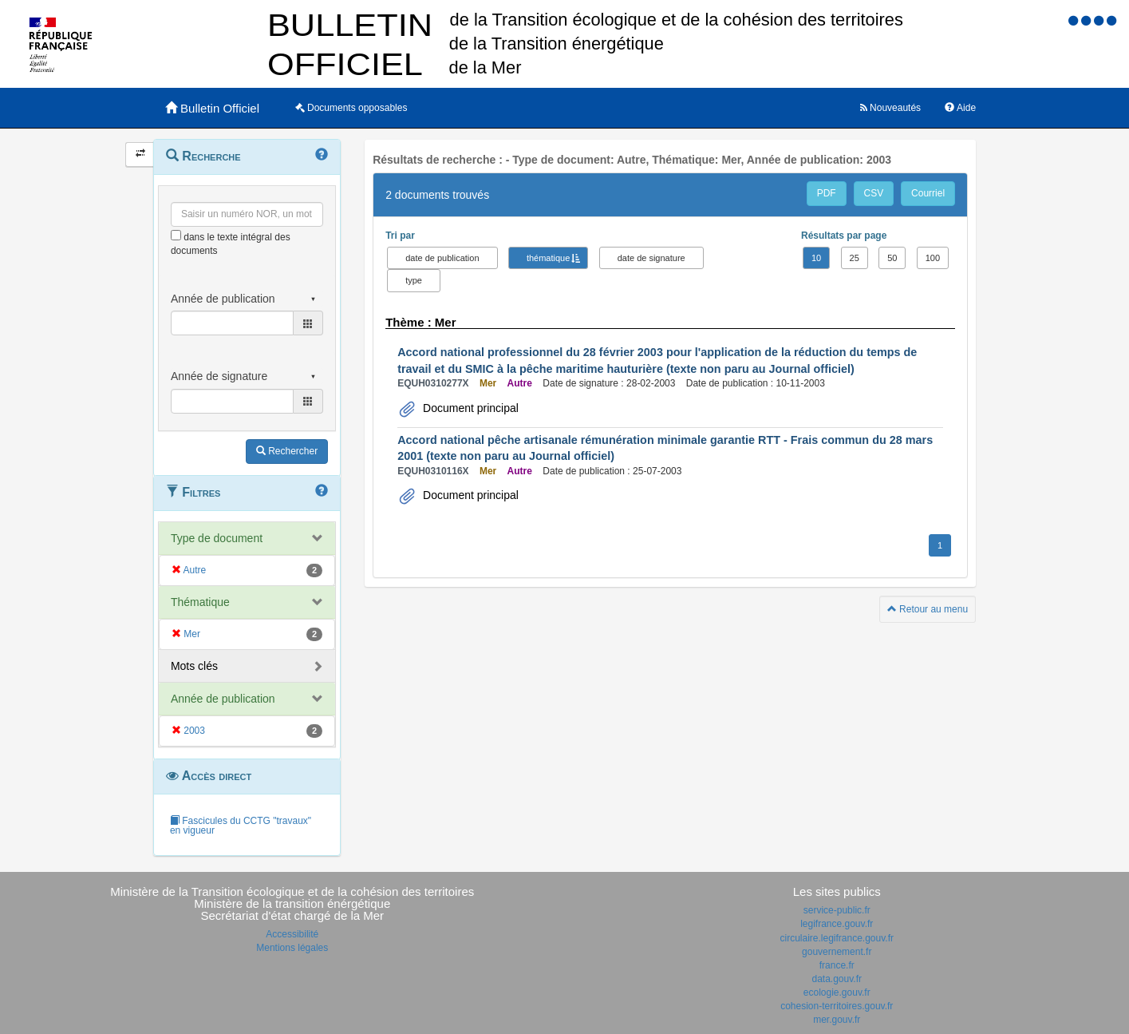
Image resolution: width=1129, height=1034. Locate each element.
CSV (874, 193)
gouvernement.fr (836, 951)
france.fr (837, 965)
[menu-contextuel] (176, 235)
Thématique (200, 602)
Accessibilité (292, 934)
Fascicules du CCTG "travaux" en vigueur (240, 825)
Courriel (928, 193)
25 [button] (854, 258)
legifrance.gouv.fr (836, 923)
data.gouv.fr (837, 978)
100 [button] (933, 258)
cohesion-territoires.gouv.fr (836, 1006)
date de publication (442, 258)
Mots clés (194, 666)
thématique (548, 258)
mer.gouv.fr (836, 1019)
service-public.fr (836, 910)
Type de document (217, 538)
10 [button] (816, 258)
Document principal (469, 408)
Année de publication (223, 698)
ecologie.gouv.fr (836, 992)
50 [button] (892, 258)
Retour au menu (927, 609)
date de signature (651, 258)
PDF (826, 193)
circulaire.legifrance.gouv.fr (837, 938)
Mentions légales (292, 947)
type (413, 280)
